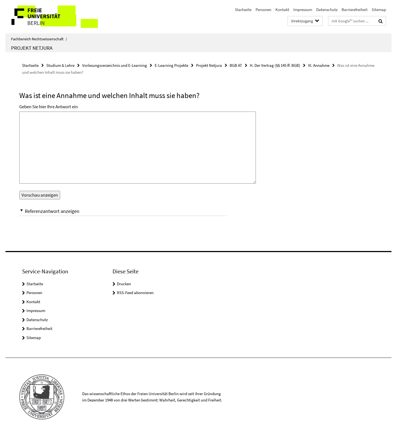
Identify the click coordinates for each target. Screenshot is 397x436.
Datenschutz (326, 9)
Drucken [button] (124, 283)
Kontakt (282, 9)
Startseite (243, 9)
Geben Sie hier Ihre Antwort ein (48, 107)
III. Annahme (318, 65)
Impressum (302, 9)
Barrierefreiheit (355, 9)
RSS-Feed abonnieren (135, 292)
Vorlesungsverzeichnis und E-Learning (114, 65)
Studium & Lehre (60, 65)
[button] (123, 211)
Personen (263, 9)
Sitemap (379, 9)
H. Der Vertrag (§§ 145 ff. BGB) (275, 65)
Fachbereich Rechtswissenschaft (39, 39)
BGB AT (236, 65)
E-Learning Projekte (171, 65)
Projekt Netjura (31, 47)
